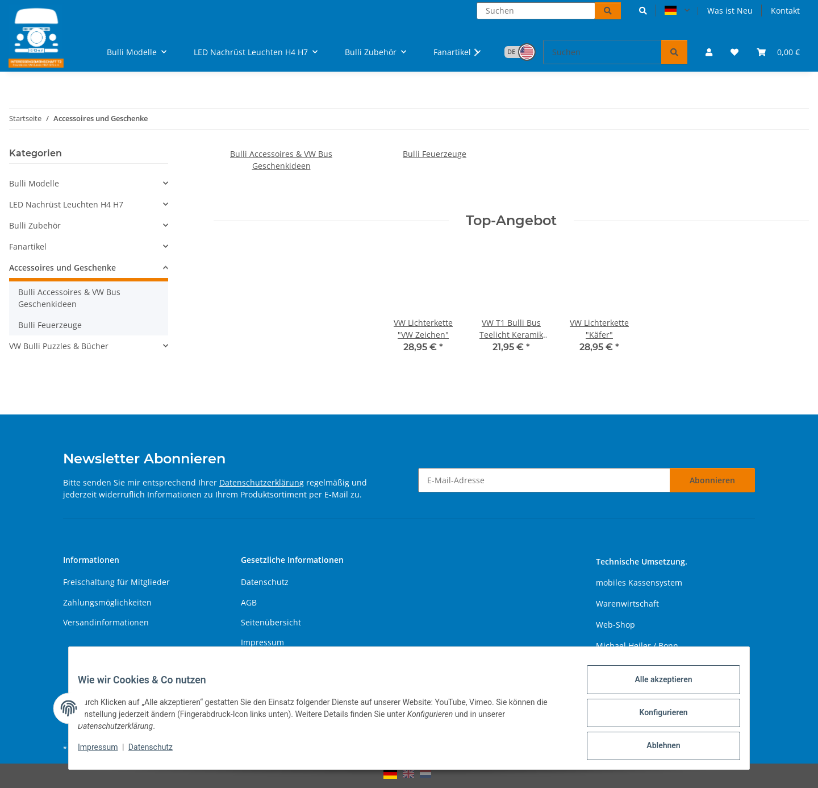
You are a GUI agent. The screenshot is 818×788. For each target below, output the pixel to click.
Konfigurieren (654, 718)
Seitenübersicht (271, 622)
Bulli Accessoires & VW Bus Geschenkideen (69, 298)
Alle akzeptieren (654, 688)
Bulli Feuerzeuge (434, 153)
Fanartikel (28, 246)
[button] (643, 10)
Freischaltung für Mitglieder (116, 582)
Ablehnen (654, 747)
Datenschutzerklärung (261, 482)
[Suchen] (536, 10)
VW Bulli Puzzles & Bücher (58, 346)
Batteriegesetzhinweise (285, 662)
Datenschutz (159, 752)
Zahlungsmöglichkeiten (107, 602)
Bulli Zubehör (35, 225)
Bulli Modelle (34, 183)
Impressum (107, 752)
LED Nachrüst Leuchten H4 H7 (66, 204)
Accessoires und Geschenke (62, 267)
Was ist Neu (730, 10)
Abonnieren (712, 480)
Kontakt (785, 10)
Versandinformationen (106, 622)
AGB (249, 602)
